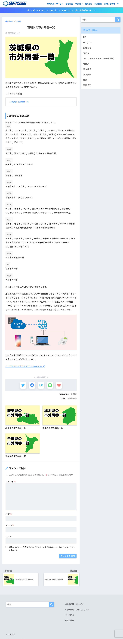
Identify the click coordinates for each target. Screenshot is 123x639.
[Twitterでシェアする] (23, 385)
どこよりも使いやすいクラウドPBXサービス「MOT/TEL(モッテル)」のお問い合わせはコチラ (61, 10)
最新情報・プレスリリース (77, 610)
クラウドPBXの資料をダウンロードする (25, 366)
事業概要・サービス (55, 3)
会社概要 (69, 3)
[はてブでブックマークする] (41, 385)
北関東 (74, 394)
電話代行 (87, 85)
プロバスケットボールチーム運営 (98, 58)
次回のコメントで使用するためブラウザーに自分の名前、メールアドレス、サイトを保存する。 (42, 548)
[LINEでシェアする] (49, 385)
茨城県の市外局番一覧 (19, 102)
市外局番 (73, 398)
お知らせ (87, 48)
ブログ (86, 53)
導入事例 (87, 69)
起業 (85, 80)
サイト (9, 536)
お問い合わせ (109, 3)
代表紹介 (79, 3)
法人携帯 (87, 74)
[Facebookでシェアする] (32, 385)
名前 (9, 513)
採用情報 (98, 3)
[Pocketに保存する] (58, 385)
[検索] (117, 19)
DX (84, 37)
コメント (11, 481)
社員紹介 (88, 3)
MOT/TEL (87, 42)
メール (10, 525)
